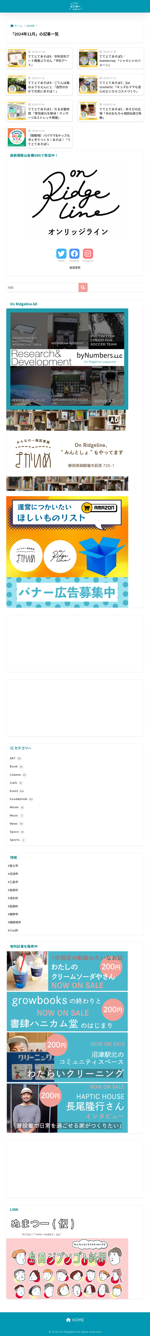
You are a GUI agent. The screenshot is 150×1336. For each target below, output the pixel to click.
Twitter (61, 260)
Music (17, 815)
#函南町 (13, 906)
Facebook (74, 260)
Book (17, 766)
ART (16, 758)
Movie (17, 807)
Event (17, 791)
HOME (75, 1319)
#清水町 (13, 898)
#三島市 (13, 882)
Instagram (88, 260)
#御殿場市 (14, 922)
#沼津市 (13, 874)
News (17, 823)
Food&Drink (21, 799)
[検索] (83, 287)
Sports (18, 840)
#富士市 (13, 866)
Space (17, 832)
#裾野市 (13, 914)
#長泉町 (13, 890)
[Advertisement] (75, 643)
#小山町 (13, 930)
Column (18, 775)
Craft (16, 783)
